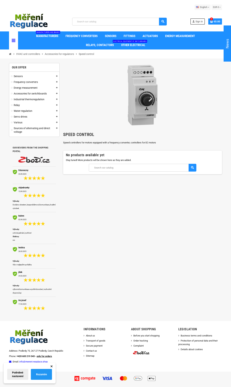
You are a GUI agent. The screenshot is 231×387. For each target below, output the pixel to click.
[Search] (119, 21)
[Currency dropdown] (217, 7)
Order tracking (140, 340)
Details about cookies (192, 349)
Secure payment (94, 345)
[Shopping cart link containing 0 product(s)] (215, 21)
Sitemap (90, 355)
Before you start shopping (146, 335)
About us (90, 335)
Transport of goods (95, 340)
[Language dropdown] (202, 7)
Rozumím (41, 374)
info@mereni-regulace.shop (33, 361)
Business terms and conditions (196, 335)
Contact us (91, 350)
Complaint (138, 345)
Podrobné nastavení (17, 374)
